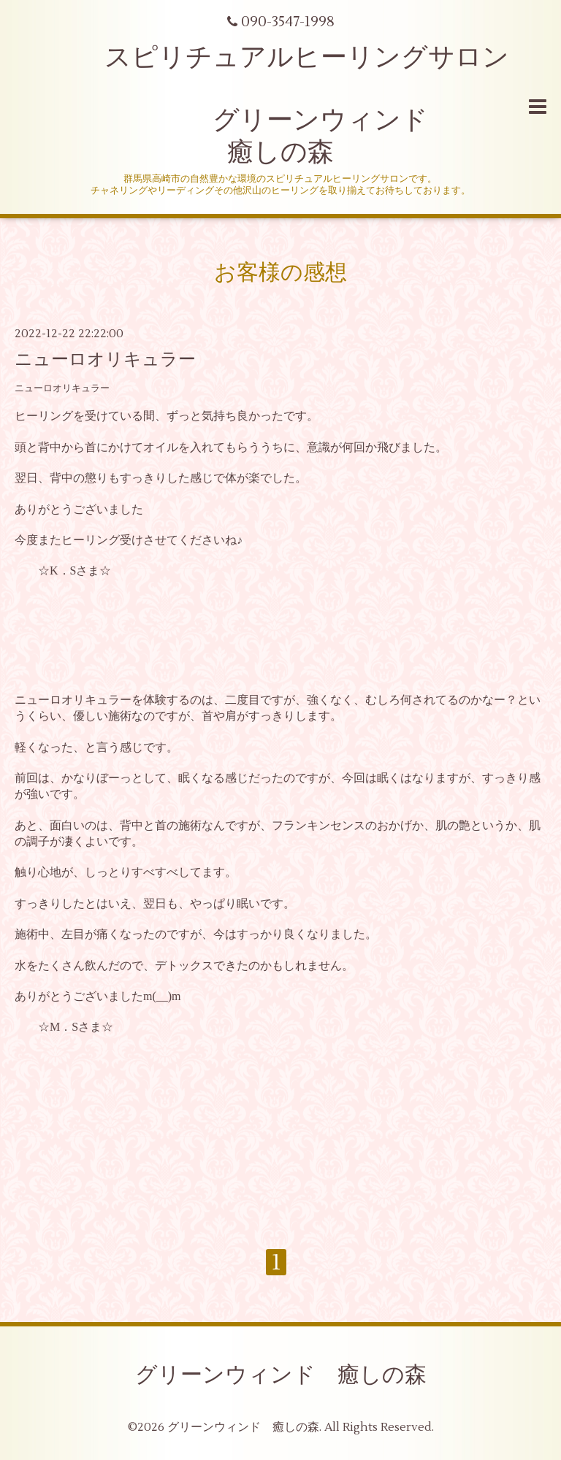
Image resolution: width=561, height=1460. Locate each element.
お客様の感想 (280, 272)
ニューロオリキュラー (105, 359)
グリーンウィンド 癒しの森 (281, 1375)
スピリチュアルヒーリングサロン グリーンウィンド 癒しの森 (280, 105)
